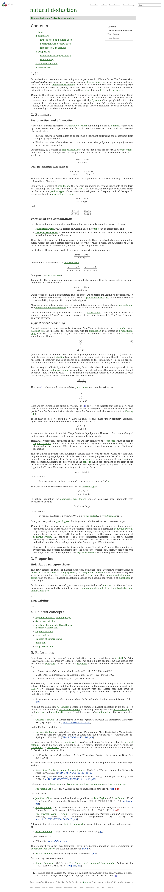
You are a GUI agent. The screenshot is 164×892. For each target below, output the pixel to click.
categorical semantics (93, 572)
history (86, 882)
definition (41, 643)
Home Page (94, 5)
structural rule (43, 635)
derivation (59, 357)
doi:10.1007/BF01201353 (76, 722)
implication (95, 331)
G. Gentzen (63, 707)
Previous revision (48, 887)
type (80, 188)
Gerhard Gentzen (45, 720)
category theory (68, 572)
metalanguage (63, 617)
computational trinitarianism (50, 307)
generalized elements (118, 575)
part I (85, 848)
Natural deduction (57, 841)
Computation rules (47, 232)
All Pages (104, 5)
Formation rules (45, 229)
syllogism (50, 663)
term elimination (117, 784)
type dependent (109, 516)
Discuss (37, 887)
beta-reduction (71, 262)
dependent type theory (73, 499)
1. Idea (39, 32)
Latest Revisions (114, 5)
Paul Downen (43, 814)
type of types (93, 312)
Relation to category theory (55, 55)
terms (34, 578)
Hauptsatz (68, 742)
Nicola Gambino (44, 853)
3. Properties (43, 51)
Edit (31, 887)
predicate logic (121, 709)
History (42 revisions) (87, 887)
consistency (37, 747)
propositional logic (71, 150)
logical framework (86, 552)
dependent (54, 625)
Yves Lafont (118, 798)
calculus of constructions (49, 639)
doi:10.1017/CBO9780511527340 (61, 779)
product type (57, 191)
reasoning (121, 328)
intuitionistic (42, 625)
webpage (128, 801)
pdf (38, 701)
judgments (95, 100)
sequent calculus (42, 443)
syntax (85, 90)
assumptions (37, 331)
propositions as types (63, 194)
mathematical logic (69, 709)
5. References (43, 67)
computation (126, 305)
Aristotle (119, 658)
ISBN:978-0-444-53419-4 (75, 737)
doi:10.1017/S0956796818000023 (54, 819)
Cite (98, 887)
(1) (41, 387)
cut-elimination (103, 712)
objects (64, 575)
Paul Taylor (100, 798)
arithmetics (53, 747)
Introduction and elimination (56, 39)
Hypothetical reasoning (53, 47)
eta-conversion (53, 275)
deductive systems (96, 82)
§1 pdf (84, 779)
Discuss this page (128, 5)
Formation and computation (55, 43)
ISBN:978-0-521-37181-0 (108, 801)
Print (103, 887)
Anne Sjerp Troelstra (47, 770)
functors (106, 585)
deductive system (77, 125)
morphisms (124, 578)
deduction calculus (45, 621)
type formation (75, 784)
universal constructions (43, 572)
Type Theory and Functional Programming (92, 863)
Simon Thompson (45, 863)
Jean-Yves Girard (44, 798)
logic (102, 90)
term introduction (93, 784)
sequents (110, 441)
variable (89, 459)
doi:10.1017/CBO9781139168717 (74, 773)
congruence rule (44, 646)
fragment (82, 663)
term (57, 188)
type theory (116, 90)
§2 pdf (91, 779)
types (91, 575)
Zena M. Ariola (59, 814)
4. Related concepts (47, 63)
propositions (126, 150)
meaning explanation (47, 627)
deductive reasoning (63, 84)
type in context (90, 516)
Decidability (46, 59)
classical (40, 712)
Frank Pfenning (44, 831)
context (87, 462)
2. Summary (42, 36)
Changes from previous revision (66, 887)
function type (89, 486)
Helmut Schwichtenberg (72, 770)
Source (110, 887)
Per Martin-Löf (43, 789)
